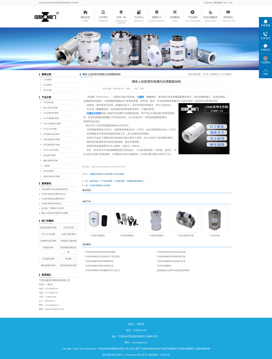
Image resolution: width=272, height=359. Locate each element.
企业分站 (208, 3)
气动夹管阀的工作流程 (100, 185)
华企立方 (165, 355)
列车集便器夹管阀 (51, 145)
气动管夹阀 (48, 102)
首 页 (205, 74)
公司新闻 (47, 79)
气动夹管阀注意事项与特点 (53, 194)
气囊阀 (46, 166)
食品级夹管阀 (49, 155)
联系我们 (228, 18)
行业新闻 (47, 85)
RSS (225, 3)
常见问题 (47, 90)
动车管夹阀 (68, 227)
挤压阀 (68, 259)
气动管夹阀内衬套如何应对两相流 (100, 252)
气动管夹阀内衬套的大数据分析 (99, 266)
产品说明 (192, 18)
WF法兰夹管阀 (50, 129)
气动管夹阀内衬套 (185, 235)
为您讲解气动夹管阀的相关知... (55, 189)
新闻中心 (215, 74)
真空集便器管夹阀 (68, 265)
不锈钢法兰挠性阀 (68, 241)
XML (230, 3)
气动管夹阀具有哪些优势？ (53, 199)
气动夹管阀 (108, 174)
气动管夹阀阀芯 (98, 235)
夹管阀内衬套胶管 (51, 134)
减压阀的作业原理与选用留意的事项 (173, 270)
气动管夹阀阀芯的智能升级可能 (171, 256)
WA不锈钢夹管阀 (51, 118)
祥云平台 (142, 355)
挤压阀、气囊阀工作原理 (52, 208)
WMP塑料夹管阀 (50, 113)
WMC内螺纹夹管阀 (52, 123)
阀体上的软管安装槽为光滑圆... (55, 213)
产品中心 (139, 18)
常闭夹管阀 (48, 171)
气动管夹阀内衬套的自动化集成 (171, 252)
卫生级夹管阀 (48, 259)
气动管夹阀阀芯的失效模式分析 (171, 261)
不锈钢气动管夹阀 (48, 241)
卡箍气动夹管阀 (68, 234)
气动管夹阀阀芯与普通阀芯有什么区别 (102, 270)
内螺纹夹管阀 (96, 174)
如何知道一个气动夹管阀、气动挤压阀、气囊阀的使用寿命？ (117, 181)
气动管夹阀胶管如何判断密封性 (99, 261)
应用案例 (175, 18)
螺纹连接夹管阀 (50, 160)
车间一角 (121, 18)
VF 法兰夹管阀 (48, 234)
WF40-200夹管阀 (50, 150)
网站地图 (218, 3)
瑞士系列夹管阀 (50, 108)
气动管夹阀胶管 (156, 235)
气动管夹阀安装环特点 (51, 203)
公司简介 (103, 18)
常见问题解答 (210, 18)
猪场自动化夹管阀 (51, 176)
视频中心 (157, 18)
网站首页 (85, 18)
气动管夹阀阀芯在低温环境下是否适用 (102, 256)
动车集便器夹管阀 (51, 139)
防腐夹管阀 (48, 247)
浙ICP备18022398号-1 (113, 355)
